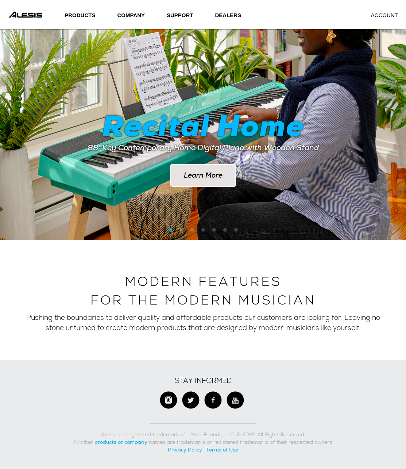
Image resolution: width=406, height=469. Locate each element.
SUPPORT (180, 15)
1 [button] (170, 230)
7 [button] (236, 230)
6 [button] (225, 230)
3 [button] (192, 230)
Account (384, 15)
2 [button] (181, 230)
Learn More (203, 175)
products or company (120, 442)
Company (131, 15)
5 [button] (214, 230)
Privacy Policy (185, 449)
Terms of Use (222, 449)
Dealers (228, 15)
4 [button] (203, 230)
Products (80, 15)
